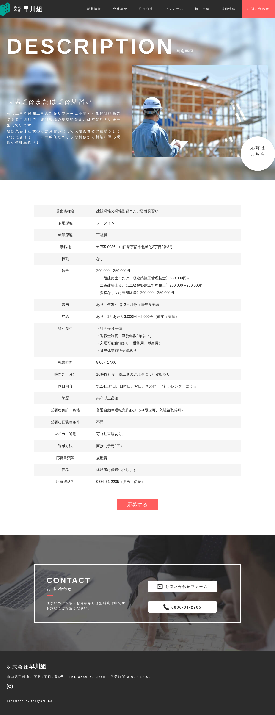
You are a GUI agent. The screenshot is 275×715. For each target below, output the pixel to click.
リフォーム (174, 9)
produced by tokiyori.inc (29, 701)
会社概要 (120, 9)
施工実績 (202, 9)
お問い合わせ (258, 9)
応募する (137, 504)
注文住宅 (146, 9)
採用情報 (228, 9)
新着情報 (94, 9)
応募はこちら (257, 151)
